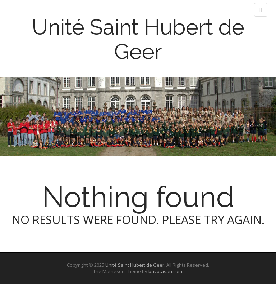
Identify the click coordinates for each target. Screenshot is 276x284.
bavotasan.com (165, 271)
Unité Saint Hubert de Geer (138, 39)
